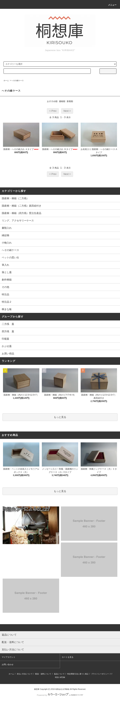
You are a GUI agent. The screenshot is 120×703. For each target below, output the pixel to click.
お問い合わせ (7, 664)
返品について (59, 674)
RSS (57, 677)
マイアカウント (8, 657)
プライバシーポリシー (100, 674)
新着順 (70, 101)
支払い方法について (25, 674)
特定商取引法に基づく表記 (77, 674)
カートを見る (67, 657)
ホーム (6, 80)
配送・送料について (43, 674)
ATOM (62, 677)
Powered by (60, 695)
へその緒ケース (17, 80)
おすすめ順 (52, 101)
